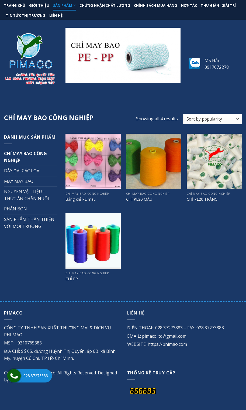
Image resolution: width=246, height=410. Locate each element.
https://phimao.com (167, 344)
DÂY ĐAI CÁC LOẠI (22, 171)
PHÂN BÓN (15, 209)
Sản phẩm (64, 5)
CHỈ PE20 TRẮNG (202, 199)
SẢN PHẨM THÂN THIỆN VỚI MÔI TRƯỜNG (29, 222)
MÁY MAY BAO (18, 181)
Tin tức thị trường (26, 15)
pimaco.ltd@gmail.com (164, 336)
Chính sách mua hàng (155, 5)
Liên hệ (56, 15)
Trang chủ (14, 5)
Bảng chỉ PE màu (80, 199)
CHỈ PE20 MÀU (139, 199)
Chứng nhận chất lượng (104, 5)
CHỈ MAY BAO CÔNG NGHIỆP (25, 157)
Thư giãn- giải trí (218, 5)
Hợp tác (189, 5)
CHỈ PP (71, 278)
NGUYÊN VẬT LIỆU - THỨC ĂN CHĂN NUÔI (26, 195)
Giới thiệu (39, 5)
